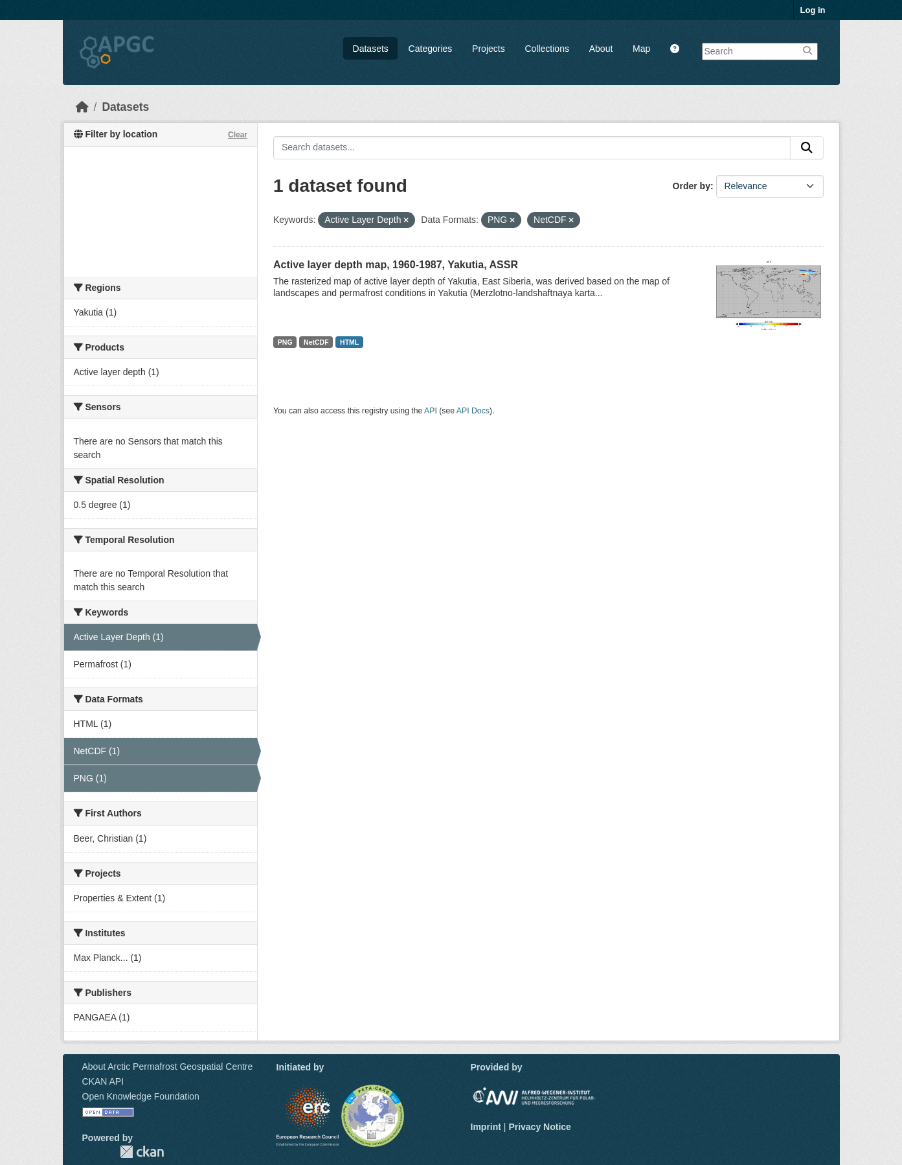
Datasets (371, 48)
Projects (488, 48)
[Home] (82, 106)
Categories (431, 48)
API (430, 410)
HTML (349, 342)
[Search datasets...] (532, 147)
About (601, 48)
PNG (285, 342)
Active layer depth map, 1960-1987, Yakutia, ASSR (395, 264)
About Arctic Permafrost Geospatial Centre (167, 1066)
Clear (237, 134)
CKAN (142, 1152)
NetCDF (316, 342)
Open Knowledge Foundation (140, 1096)
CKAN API (103, 1081)
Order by (691, 186)
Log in (813, 10)
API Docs (473, 410)
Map (641, 48)
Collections (546, 48)
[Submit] (807, 147)
